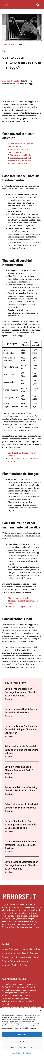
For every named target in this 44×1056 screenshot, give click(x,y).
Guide (5, 51)
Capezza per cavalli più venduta (16, 995)
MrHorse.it (7, 81)
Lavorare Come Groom (32, 949)
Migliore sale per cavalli (18, 598)
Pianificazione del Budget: (21, 155)
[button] (40, 1016)
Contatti (6, 965)
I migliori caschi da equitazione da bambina (21, 1007)
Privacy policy (8, 961)
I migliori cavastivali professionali (17, 1012)
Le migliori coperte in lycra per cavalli (19, 990)
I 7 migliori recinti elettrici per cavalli (18, 984)
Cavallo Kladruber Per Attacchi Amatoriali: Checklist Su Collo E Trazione (21, 845)
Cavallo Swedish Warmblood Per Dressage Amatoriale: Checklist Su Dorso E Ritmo (21, 865)
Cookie (15, 965)
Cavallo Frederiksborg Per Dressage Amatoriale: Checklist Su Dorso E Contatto (21, 692)
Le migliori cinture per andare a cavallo (19, 1009)
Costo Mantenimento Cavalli (15, 953)
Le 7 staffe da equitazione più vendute (19, 987)
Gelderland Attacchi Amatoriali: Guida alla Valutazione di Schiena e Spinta (21, 750)
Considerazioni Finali (19, 163)
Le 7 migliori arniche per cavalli (16, 992)
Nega (22, 1046)
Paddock (34, 953)
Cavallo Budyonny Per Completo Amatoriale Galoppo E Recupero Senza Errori (21, 729)
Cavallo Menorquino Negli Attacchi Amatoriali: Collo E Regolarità (19, 770)
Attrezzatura (22, 961)
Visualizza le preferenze (22, 1053)
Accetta (22, 1040)
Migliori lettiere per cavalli (19, 606)
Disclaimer (25, 965)
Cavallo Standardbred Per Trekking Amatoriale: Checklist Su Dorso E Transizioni (21, 824)
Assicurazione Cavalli (30, 957)
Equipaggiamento (10, 957)
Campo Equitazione (10, 949)
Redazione (21, 44)
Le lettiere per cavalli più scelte (15, 998)
